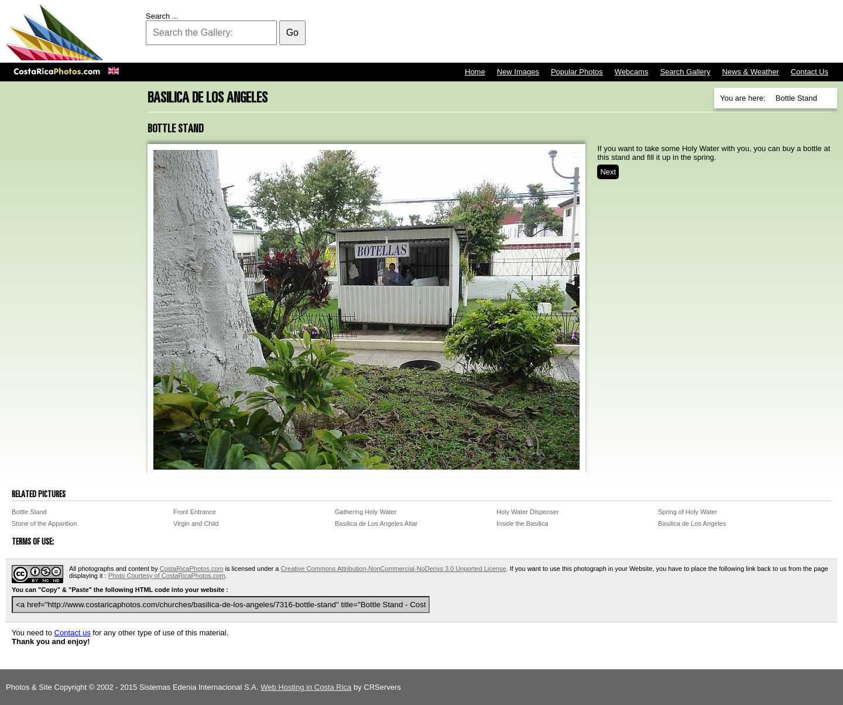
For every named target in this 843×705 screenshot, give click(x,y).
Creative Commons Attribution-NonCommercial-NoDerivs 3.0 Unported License (393, 568)
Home (475, 71)
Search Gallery (685, 71)
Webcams (632, 71)
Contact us (72, 632)
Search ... (162, 16)
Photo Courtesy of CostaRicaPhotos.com (166, 575)
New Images (518, 71)
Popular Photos (577, 71)
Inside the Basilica (522, 523)
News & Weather (750, 71)
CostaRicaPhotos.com (192, 568)
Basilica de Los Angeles (692, 523)
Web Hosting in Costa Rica (306, 687)
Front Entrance (194, 511)
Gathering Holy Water (365, 511)
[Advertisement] (624, 32)
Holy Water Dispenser (527, 511)
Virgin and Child (195, 523)
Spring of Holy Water (687, 511)
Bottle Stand (29, 511)
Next (608, 171)
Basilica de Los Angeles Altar (376, 523)
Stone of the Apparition (44, 523)
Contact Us (809, 71)
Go (292, 32)
